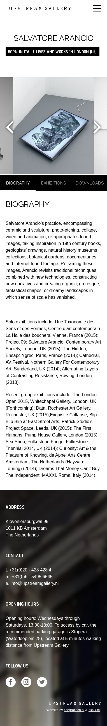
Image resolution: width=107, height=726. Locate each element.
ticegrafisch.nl (74, 710)
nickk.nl (94, 710)
